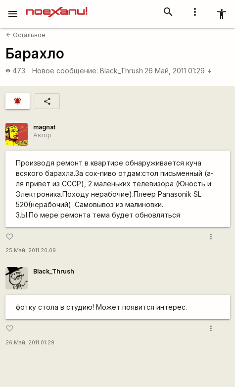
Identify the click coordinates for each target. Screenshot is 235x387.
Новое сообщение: (65, 70)
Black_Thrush (121, 70)
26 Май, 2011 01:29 (178, 70)
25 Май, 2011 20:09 (30, 250)
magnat (44, 127)
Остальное (25, 35)
